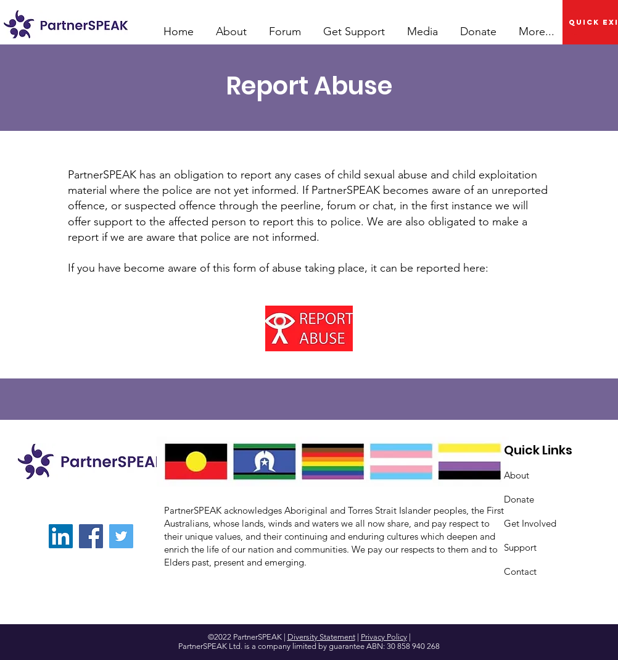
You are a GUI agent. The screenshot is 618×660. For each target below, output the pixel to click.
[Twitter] (121, 536)
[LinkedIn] (61, 536)
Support (520, 547)
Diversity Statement (321, 636)
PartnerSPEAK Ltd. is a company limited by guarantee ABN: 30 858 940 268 (309, 646)
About (516, 475)
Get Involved (530, 523)
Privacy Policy (384, 636)
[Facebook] (91, 536)
